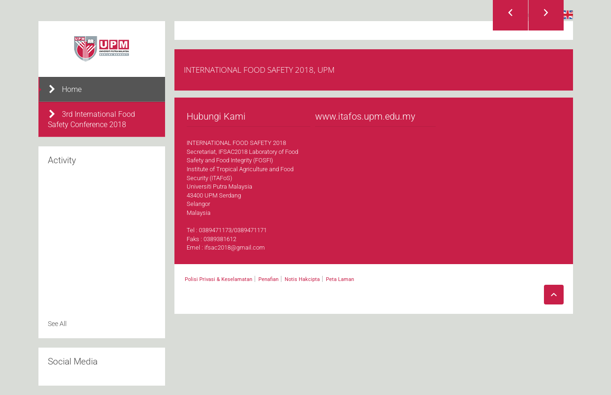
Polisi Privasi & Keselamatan (218, 279)
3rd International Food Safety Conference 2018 (91, 119)
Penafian (268, 279)
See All (57, 323)
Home (65, 89)
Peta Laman (340, 279)
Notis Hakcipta (302, 279)
